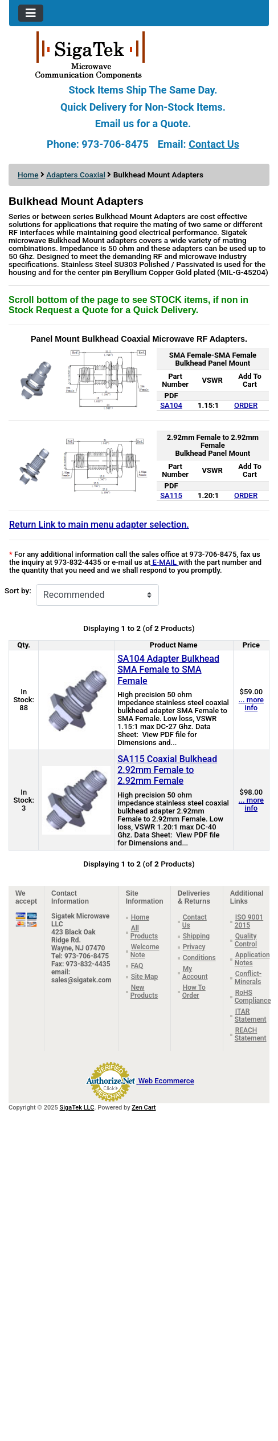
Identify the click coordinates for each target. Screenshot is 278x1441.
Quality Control (246, 940)
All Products (144, 932)
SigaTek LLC (77, 1107)
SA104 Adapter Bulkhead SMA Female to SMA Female (168, 669)
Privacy (194, 947)
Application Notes (252, 959)
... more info (251, 703)
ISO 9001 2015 (249, 921)
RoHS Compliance (253, 997)
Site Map (144, 977)
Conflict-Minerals (248, 978)
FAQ (137, 966)
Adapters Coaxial (75, 174)
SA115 (171, 495)
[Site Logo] (139, 54)
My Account (195, 973)
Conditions (199, 958)
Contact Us (214, 144)
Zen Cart (144, 1107)
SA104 (171, 405)
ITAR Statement (251, 1015)
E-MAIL (164, 562)
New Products (144, 991)
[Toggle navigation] (30, 13)
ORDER (245, 405)
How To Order (194, 991)
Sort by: (18, 590)
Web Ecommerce (166, 1081)
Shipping (196, 936)
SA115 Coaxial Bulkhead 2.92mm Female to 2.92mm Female (167, 770)
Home (28, 174)
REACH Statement (251, 1034)
